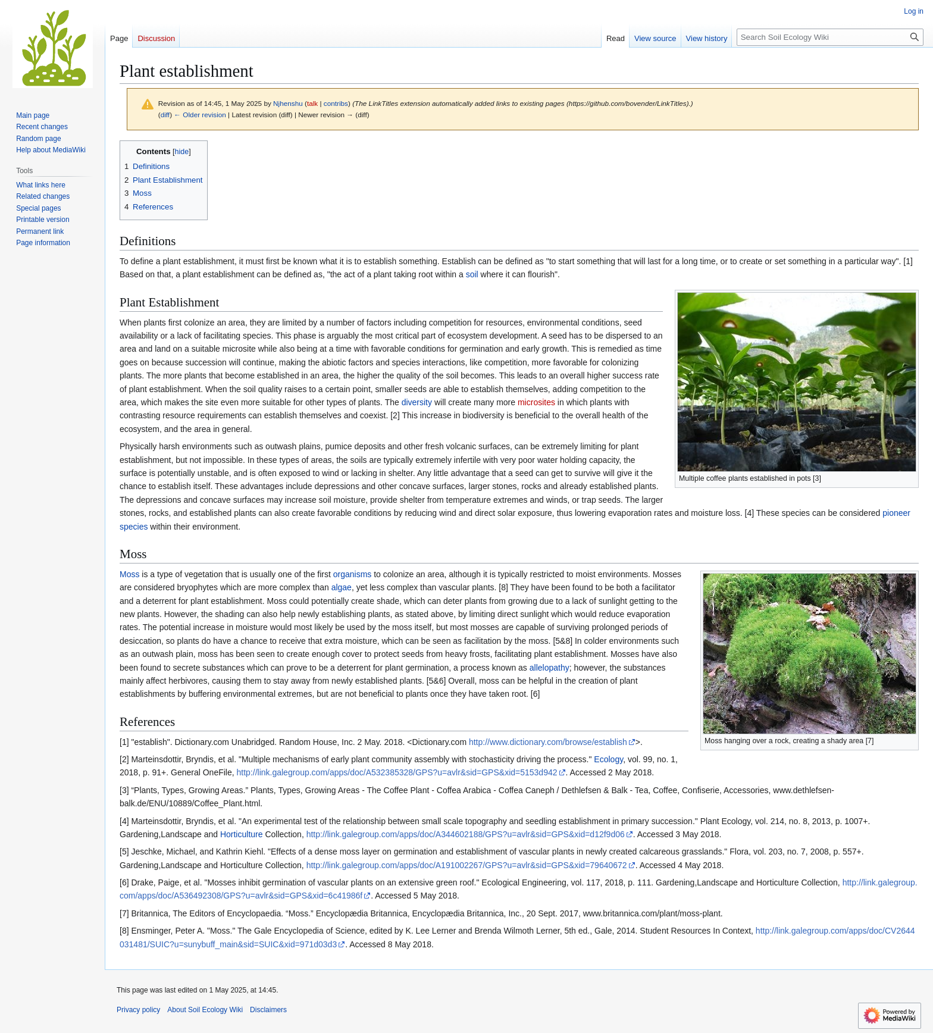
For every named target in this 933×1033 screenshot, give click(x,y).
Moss (129, 574)
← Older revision (200, 114)
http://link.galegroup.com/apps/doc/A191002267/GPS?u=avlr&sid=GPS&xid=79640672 (466, 865)
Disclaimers (268, 1010)
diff (165, 114)
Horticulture (241, 834)
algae (341, 587)
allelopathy (549, 667)
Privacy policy (138, 1010)
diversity (417, 402)
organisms (352, 574)
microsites (536, 402)
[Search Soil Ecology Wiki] (830, 37)
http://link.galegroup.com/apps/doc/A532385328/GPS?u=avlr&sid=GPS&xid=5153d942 (397, 772)
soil (472, 274)
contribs (336, 103)
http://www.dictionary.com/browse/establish (548, 742)
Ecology (608, 759)
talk (312, 103)
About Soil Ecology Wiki (205, 1010)
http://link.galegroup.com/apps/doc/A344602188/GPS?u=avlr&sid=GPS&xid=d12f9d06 (465, 834)
